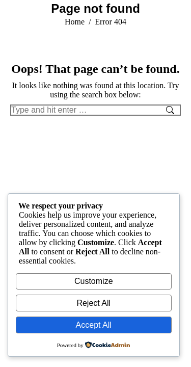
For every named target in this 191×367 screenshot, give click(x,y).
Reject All (93, 303)
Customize (93, 281)
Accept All (94, 325)
